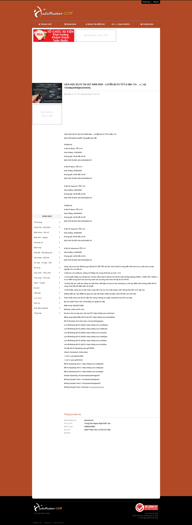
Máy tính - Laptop (47, 237)
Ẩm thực (47, 268)
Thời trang (47, 222)
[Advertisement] (122, 12)
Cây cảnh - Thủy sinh (47, 273)
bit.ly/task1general (96, 387)
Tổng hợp (47, 313)
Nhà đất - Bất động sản (47, 253)
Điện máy (47, 248)
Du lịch (47, 288)
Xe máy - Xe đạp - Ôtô (47, 263)
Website (67, 433)
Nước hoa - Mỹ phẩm (47, 227)
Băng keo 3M (37, 522)
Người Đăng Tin (70, 420)
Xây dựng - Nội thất (47, 258)
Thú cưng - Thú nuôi (47, 278)
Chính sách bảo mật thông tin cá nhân (145, 516)
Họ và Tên (68, 423)
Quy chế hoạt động (151, 513)
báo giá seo (47, 522)
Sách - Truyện (47, 283)
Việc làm (47, 293)
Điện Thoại (68, 427)
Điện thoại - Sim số (47, 232)
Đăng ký (156, 2)
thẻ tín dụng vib (58, 522)
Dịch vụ (47, 303)
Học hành (47, 298)
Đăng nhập (146, 2)
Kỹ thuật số (47, 242)
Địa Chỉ (67, 430)
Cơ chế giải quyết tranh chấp (148, 518)
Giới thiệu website (47, 308)
